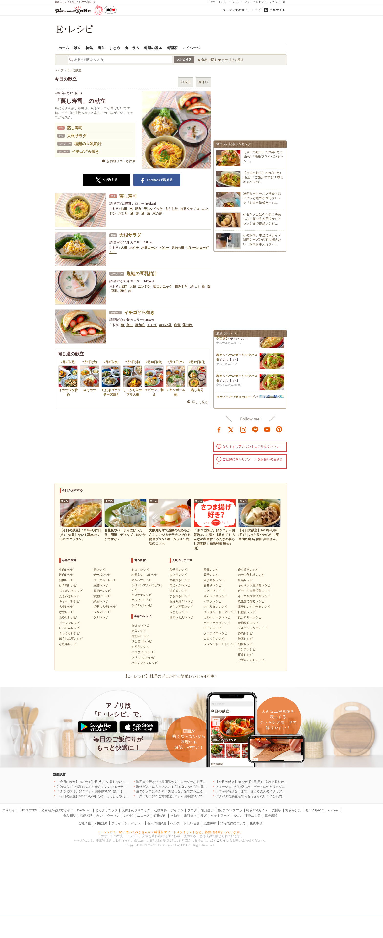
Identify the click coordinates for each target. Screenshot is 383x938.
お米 (124, 209)
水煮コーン (149, 247)
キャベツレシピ (69, 601)
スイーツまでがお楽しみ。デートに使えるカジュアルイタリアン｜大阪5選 (268, 786)
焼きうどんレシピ (181, 617)
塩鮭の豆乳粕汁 (88, 144)
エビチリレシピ (214, 591)
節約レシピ (245, 633)
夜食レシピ (245, 654)
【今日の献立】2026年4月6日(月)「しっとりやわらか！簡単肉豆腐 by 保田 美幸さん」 (118, 796)
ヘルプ (175, 823)
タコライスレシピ (215, 633)
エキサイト (277, 10)
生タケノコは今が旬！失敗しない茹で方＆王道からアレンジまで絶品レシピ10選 (193, 791)
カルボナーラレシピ (217, 617)
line (255, 429)
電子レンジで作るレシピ (254, 606)
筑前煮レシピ (178, 591)
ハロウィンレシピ (143, 652)
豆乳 (114, 291)
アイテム (177, 810)
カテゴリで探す (233, 60)
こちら (221, 840)
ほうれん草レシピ (71, 638)
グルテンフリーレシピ (252, 628)
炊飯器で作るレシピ (251, 601)
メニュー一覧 (277, 2)
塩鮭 (124, 286)
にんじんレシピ (69, 628)
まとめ (114, 47)
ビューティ (236, 2)
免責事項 (256, 823)
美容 (204, 815)
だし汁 (123, 213)
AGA (237, 815)
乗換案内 (160, 815)
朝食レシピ (245, 644)
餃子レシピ (211, 574)
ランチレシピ (246, 649)
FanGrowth (84, 810)
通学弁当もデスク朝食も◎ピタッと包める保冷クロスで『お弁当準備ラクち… (262, 198)
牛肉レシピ (66, 569)
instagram (243, 429)
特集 (89, 47)
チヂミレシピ (212, 628)
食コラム (132, 47)
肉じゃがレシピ (180, 585)
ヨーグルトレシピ (105, 580)
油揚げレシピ (102, 596)
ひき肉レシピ (68, 585)
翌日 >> (203, 82)
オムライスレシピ (215, 596)
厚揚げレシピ (102, 591)
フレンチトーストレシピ (220, 644)
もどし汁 (172, 209)
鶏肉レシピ (66, 580)
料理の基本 (153, 47)
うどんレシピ (178, 612)
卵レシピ (99, 569)
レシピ (128, 815)
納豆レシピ (100, 601)
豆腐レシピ (100, 585)
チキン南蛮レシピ (181, 606)
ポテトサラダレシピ (217, 623)
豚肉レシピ (66, 574)
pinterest (279, 429)
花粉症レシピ (140, 636)
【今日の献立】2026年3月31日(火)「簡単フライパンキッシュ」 (263, 156)
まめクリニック (106, 810)
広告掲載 (210, 823)
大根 (124, 247)
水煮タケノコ (190, 209)
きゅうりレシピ (69, 633)
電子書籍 (271, 815)
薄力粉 (140, 325)
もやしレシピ (68, 617)
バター (165, 247)
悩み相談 (69, 815)
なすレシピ (66, 612)
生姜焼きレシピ (180, 580)
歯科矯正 (190, 815)
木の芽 (157, 213)
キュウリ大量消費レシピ (254, 596)
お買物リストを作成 (121, 161)
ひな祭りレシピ (141, 641)
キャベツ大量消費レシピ (254, 585)
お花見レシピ (140, 646)
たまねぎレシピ (69, 596)
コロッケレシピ (214, 638)
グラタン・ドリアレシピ (220, 612)
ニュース (143, 815)
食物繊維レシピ (248, 623)
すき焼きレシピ (180, 596)
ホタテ (134, 247)
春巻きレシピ (212, 585)
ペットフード (220, 815)
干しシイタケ (153, 209)
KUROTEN (29, 810)
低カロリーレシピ (249, 617)
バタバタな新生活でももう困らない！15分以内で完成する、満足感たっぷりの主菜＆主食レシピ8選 (286, 796)
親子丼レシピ (178, 569)
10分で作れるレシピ (251, 574)
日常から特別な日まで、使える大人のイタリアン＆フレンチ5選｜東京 (265, 791)
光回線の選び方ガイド (57, 810)
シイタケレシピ (141, 605)
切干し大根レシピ (105, 606)
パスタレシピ (212, 601)
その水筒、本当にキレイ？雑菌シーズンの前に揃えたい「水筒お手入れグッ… (262, 239)
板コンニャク (163, 286)
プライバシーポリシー (127, 823)
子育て (212, 2)
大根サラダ (76, 136)
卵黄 (177, 325)
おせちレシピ (140, 625)
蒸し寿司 (75, 128)
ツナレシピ (100, 617)
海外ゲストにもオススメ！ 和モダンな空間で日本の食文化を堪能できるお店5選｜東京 (197, 786)
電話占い (207, 810)
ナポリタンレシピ (215, 606)
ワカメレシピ (102, 612)
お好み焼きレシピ (181, 601)
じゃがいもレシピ (71, 591)
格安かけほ (293, 810)
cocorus (333, 810)
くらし (222, 2)
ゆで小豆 (165, 325)
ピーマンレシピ (69, 623)
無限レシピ (245, 638)
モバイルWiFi (314, 810)
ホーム (63, 47)
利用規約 (101, 823)
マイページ (191, 47)
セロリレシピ (140, 569)
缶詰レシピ (245, 580)
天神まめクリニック (136, 810)
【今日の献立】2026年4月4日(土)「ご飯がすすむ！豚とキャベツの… (263, 177)
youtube (267, 429)
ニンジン (144, 286)
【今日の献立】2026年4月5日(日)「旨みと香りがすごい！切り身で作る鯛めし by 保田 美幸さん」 (284, 782)
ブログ (192, 810)
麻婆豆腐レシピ (214, 580)
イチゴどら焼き (85, 152)
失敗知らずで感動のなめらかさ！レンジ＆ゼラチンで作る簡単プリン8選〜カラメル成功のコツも (126, 786)
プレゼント (260, 2)
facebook (219, 429)
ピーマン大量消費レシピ (254, 591)
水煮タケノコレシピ (144, 574)
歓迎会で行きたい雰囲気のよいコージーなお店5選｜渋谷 (176, 782)
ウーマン (113, 815)
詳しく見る (200, 402)
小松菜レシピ (68, 644)
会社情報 (84, 823)
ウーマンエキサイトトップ (241, 10)
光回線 (276, 810)
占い (248, 2)
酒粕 (123, 291)
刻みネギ (181, 286)
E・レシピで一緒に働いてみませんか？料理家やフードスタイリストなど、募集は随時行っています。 (170, 832)
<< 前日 (186, 82)
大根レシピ (66, 606)
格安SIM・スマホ (230, 810)
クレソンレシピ (141, 600)
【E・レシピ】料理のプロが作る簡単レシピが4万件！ (171, 676)
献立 (77, 47)
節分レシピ (138, 631)
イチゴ (152, 325)
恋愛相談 (86, 815)
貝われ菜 (178, 247)
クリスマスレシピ (143, 657)
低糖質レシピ (246, 612)
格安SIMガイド (257, 810)
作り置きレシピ (248, 569)
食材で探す (209, 60)
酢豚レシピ (211, 569)
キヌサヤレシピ (141, 595)
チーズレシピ (102, 574)
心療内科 (160, 810)
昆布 (138, 209)
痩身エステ (253, 815)
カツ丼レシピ (178, 574)
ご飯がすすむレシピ (251, 660)
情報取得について (233, 823)
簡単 (101, 47)
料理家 (172, 47)
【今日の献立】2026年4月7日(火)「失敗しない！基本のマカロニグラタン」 (110, 782)
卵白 (129, 325)
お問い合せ (192, 823)
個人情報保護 (156, 823)
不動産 (175, 815)
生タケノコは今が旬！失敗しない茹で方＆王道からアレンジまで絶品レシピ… (262, 219)
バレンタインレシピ (144, 663)
